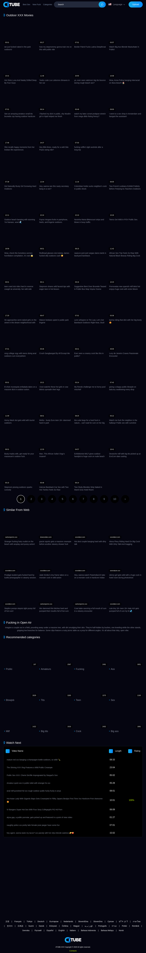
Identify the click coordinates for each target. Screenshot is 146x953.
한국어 (10, 926)
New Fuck (37, 4)
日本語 (20, 926)
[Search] (102, 4)
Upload (135, 4)
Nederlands (68, 921)
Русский (38, 930)
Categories (47, 4)
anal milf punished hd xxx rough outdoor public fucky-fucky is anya (34, 791)
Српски (111, 921)
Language (115, 4)
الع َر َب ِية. (89, 926)
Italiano (73, 930)
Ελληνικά (53, 926)
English (62, 930)
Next (125, 499)
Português (102, 926)
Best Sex (26, 4)
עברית (114, 926)
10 (114, 499)
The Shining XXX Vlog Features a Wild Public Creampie (29, 767)
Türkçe (29, 921)
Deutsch (40, 921)
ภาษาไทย (136, 921)
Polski (124, 926)
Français (17, 921)
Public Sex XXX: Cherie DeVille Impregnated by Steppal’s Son (32, 775)
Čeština (65, 926)
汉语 (7, 921)
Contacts (73, 951)
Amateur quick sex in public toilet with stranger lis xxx (28, 783)
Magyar (76, 926)
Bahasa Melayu (107, 930)
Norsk (121, 930)
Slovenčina (97, 921)
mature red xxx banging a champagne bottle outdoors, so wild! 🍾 (33, 760)
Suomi (31, 926)
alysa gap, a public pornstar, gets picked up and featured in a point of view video (39, 817)
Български (53, 921)
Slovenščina (83, 921)
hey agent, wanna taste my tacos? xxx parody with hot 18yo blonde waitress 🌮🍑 (40, 833)
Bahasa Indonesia (88, 930)
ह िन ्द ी (123, 921)
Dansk (41, 926)
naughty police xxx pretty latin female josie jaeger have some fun (33, 825)
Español (50, 930)
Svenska (25, 930)
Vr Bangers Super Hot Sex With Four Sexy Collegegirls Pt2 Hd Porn (34, 810)
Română (135, 926)
